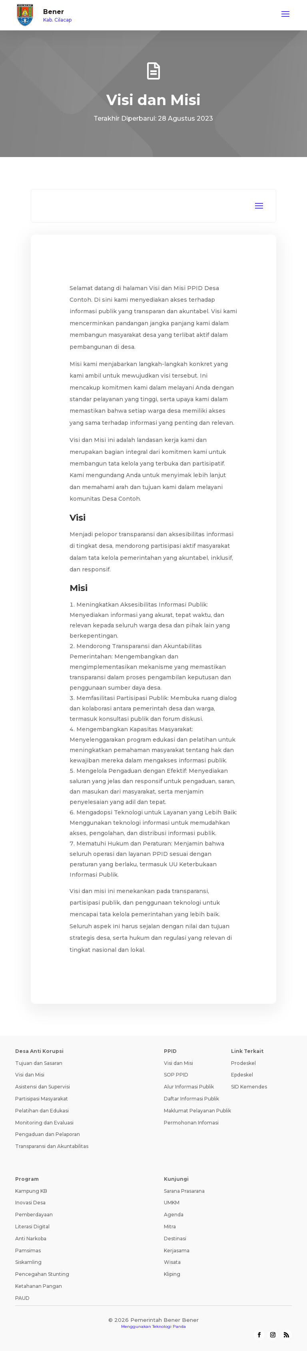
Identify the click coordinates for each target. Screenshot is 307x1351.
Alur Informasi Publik (189, 1087)
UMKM (171, 1203)
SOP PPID (176, 1075)
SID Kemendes (249, 1087)
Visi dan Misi (29, 1075)
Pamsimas (28, 1251)
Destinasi (175, 1239)
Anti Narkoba (30, 1239)
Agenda (173, 1215)
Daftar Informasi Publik (191, 1099)
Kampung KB (31, 1191)
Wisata (172, 1262)
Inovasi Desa (30, 1203)
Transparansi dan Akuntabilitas (51, 1146)
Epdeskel (242, 1075)
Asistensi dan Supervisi (42, 1087)
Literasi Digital (32, 1227)
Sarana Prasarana (184, 1191)
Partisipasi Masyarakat (41, 1099)
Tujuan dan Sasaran (38, 1063)
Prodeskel (243, 1063)
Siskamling (28, 1262)
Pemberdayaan (34, 1215)
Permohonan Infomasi (191, 1123)
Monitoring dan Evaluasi (44, 1123)
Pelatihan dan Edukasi (42, 1111)
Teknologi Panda (169, 1326)
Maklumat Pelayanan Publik (197, 1111)
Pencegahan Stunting (42, 1274)
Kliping (172, 1274)
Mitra (170, 1227)
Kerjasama (176, 1251)
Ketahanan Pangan (38, 1286)
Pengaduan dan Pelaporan (47, 1134)
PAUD (22, 1298)
